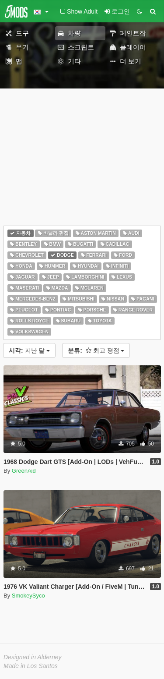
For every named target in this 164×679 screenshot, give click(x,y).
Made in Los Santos (30, 665)
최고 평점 (96, 350)
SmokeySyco (28, 595)
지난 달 (29, 350)
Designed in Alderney (32, 657)
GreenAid (24, 470)
